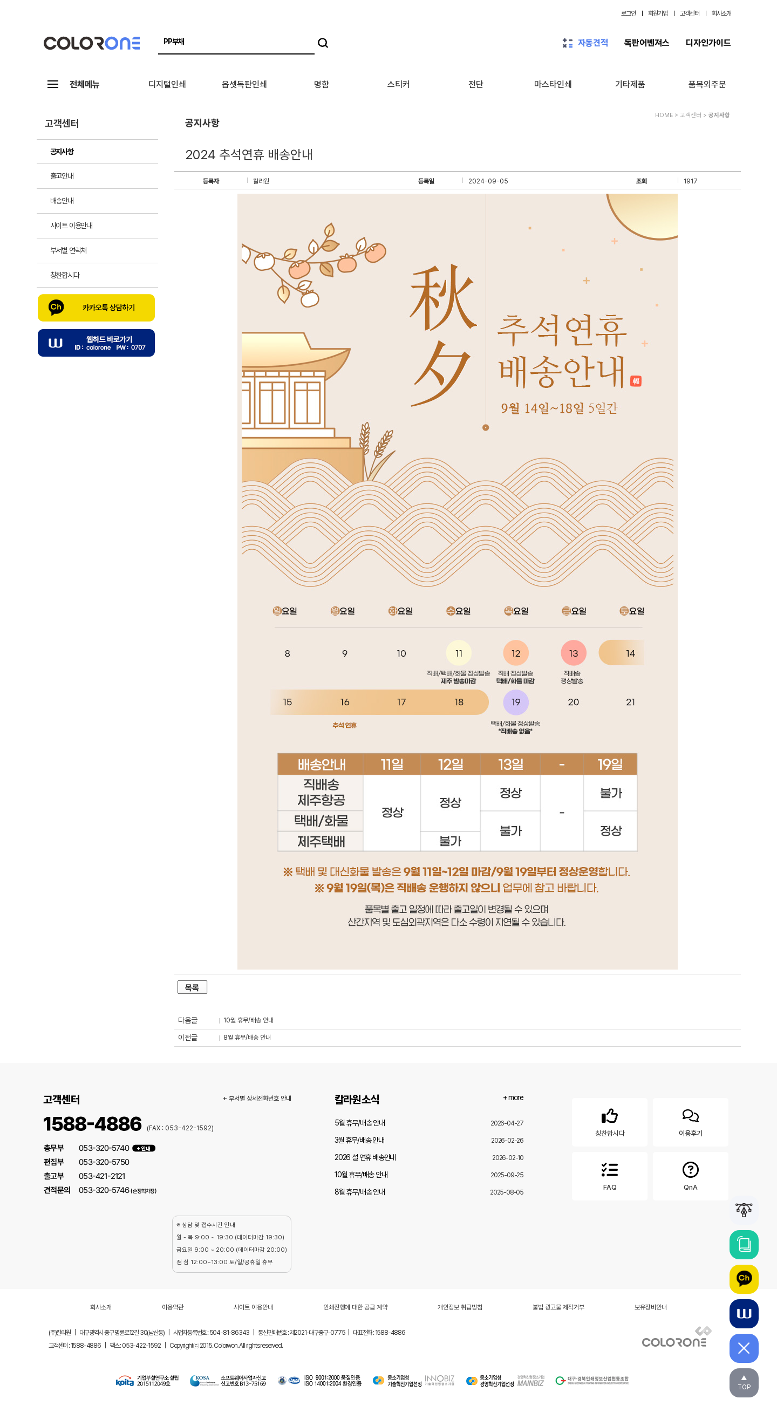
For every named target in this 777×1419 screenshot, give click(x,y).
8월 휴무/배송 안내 (247, 1037)
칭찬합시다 (64, 275)
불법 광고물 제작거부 (558, 1307)
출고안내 (61, 176)
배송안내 (61, 200)
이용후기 (691, 1120)
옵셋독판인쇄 (244, 84)
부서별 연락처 (68, 250)
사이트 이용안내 (71, 225)
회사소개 (721, 13)
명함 (321, 84)
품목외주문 (707, 84)
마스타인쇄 (553, 84)
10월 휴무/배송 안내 (248, 1020)
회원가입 (657, 13)
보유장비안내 (651, 1307)
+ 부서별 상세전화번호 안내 (257, 1098)
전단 (475, 84)
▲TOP (744, 1382)
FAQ (610, 1174)
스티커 (398, 84)
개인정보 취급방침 (460, 1307)
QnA (691, 1174)
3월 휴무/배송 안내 (359, 1140)
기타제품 (630, 84)
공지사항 (61, 151)
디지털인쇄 (167, 84)
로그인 (628, 13)
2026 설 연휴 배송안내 (365, 1157)
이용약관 (172, 1307)
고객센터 (689, 13)
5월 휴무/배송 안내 (360, 1122)
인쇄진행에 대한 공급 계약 (355, 1307)
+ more (513, 1097)
